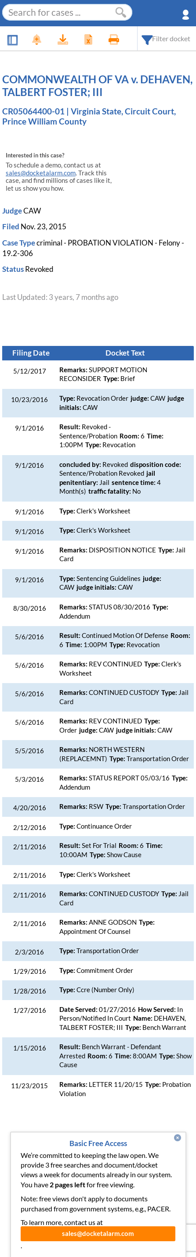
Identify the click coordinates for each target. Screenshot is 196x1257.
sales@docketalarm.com (41, 173)
